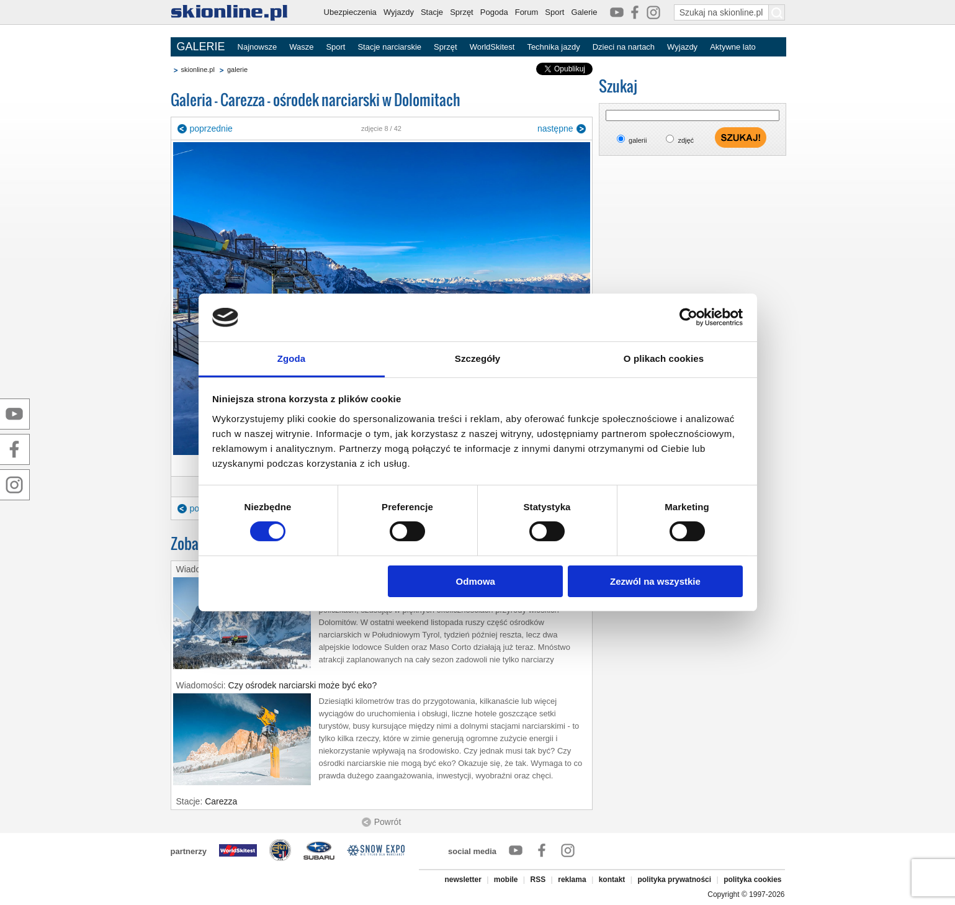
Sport (554, 12)
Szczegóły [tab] (477, 358)
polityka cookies (752, 879)
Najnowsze (257, 47)
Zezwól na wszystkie (655, 581)
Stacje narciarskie (389, 47)
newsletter (462, 879)
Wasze (301, 47)
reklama (572, 879)
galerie (237, 69)
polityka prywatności (674, 879)
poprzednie (211, 128)
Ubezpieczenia (350, 12)
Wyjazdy (398, 12)
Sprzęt (461, 12)
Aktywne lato (733, 47)
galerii (638, 140)
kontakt (612, 879)
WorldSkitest (492, 47)
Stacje (432, 12)
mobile (506, 879)
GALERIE (201, 46)
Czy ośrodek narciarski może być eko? (302, 685)
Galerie (584, 12)
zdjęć (686, 140)
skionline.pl (198, 69)
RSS (538, 879)
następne (555, 128)
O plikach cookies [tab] (664, 358)
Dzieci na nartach (624, 47)
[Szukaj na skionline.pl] (777, 12)
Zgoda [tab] (291, 358)
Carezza (221, 801)
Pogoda (494, 12)
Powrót (387, 822)
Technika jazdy (553, 47)
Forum (527, 12)
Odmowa (475, 581)
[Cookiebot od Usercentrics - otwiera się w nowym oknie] (688, 317)
